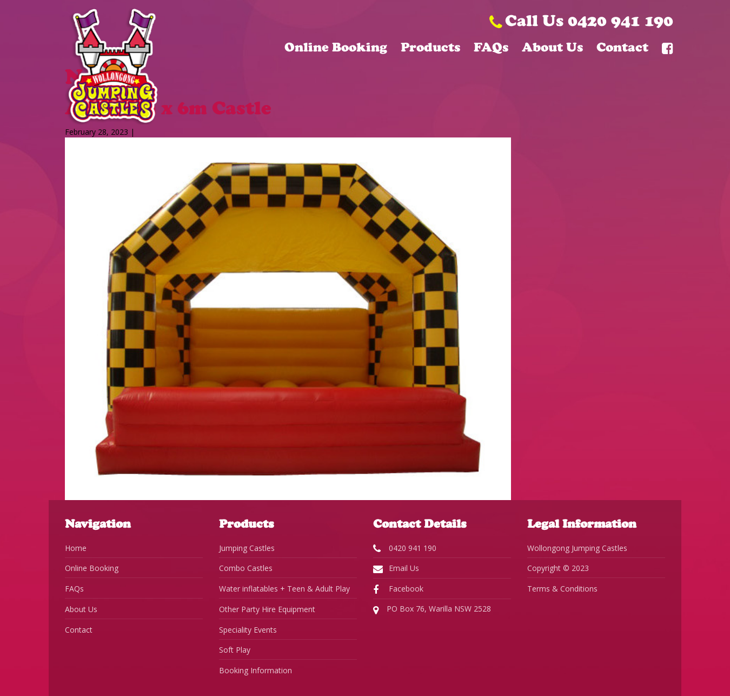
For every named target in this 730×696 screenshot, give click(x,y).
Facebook (398, 588)
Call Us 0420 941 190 (581, 20)
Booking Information (255, 670)
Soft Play (234, 650)
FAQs (491, 47)
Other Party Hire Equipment (267, 609)
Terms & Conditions (562, 588)
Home (76, 548)
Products (430, 47)
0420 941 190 (404, 548)
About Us (552, 47)
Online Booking (335, 47)
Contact (622, 47)
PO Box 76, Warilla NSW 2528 (432, 609)
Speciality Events (248, 630)
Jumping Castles (247, 548)
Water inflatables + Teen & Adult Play (284, 588)
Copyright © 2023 (558, 568)
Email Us (396, 568)
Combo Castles (246, 568)
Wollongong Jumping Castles (577, 548)
